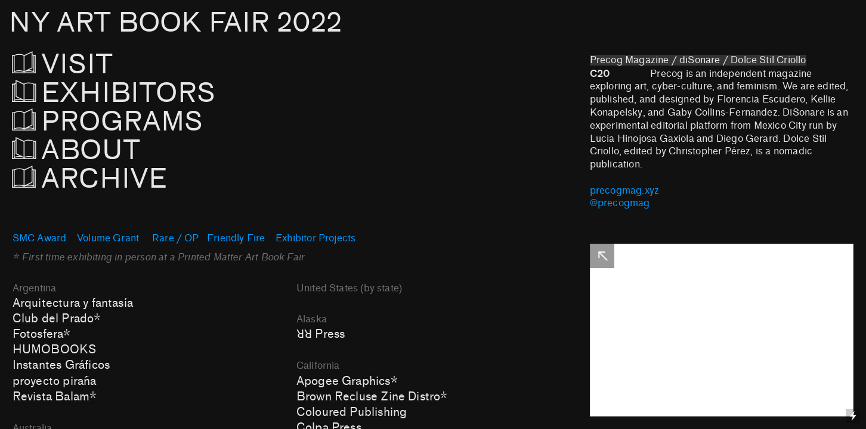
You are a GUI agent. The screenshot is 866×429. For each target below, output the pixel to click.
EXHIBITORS (146, 93)
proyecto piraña (55, 381)
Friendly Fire (236, 238)
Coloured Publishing (351, 412)
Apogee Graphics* (347, 381)
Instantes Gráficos (61, 365)
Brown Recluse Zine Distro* (372, 396)
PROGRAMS (107, 122)
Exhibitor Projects (315, 238)
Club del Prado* (57, 318)
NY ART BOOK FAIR (175, 23)
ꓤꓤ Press (320, 334)
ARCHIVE (93, 179)
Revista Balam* (55, 396)
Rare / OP (175, 238)
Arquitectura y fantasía (73, 303)
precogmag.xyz (624, 190)
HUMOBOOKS (55, 349)
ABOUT (76, 150)
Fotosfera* (42, 334)
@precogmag (620, 203)
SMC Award (40, 238)
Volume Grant (108, 238)
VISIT (76, 64)
